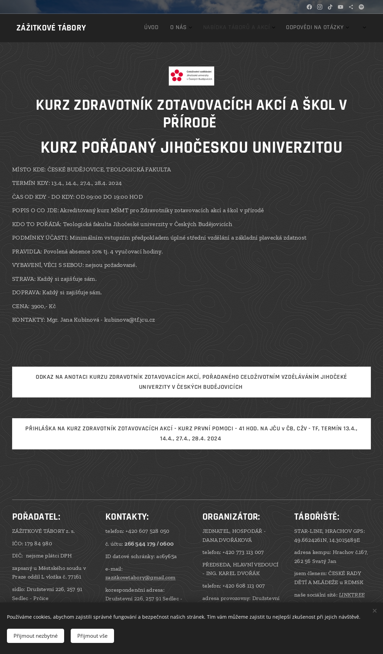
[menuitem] (294, 28)
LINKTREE (352, 594)
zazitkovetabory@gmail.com (140, 577)
